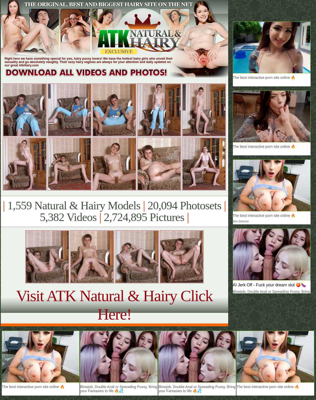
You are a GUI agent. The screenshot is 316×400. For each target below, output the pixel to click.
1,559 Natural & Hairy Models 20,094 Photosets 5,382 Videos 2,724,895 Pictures (114, 211)
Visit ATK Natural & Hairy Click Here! (114, 305)
